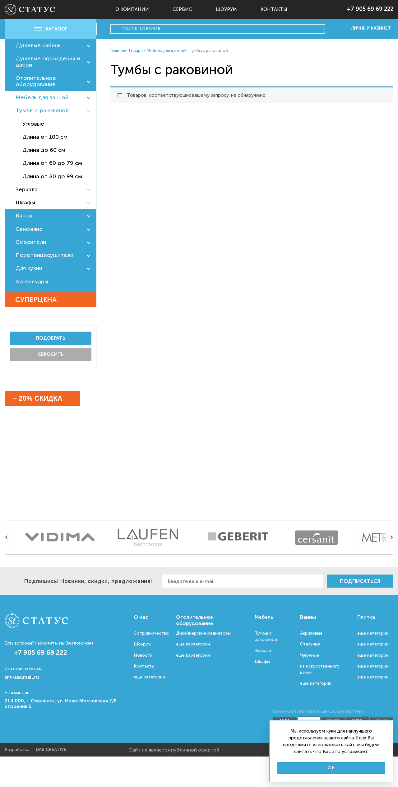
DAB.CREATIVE (51, 749)
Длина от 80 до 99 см (52, 176)
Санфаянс (29, 229)
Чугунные (309, 655)
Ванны (24, 215)
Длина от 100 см (44, 136)
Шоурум (226, 9)
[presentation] (8, 537)
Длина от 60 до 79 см (52, 163)
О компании (132, 9)
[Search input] (222, 29)
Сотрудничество (151, 633)
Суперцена (44, 300)
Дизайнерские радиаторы (203, 633)
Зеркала (27, 189)
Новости (143, 655)
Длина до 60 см (43, 150)
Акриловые (311, 633)
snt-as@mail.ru (22, 677)
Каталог (50, 29)
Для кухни (29, 268)
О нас (141, 617)
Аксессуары (32, 281)
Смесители (31, 242)
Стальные (310, 644)
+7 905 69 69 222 (370, 9)
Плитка (366, 617)
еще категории (149, 677)
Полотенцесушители (44, 255)
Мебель (264, 617)
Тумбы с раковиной (42, 110)
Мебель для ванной (42, 97)
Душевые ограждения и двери (48, 61)
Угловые (33, 123)
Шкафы (25, 202)
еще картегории (193, 644)
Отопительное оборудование (36, 81)
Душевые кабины (39, 45)
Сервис (182, 9)
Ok (331, 768)
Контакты (274, 9)
